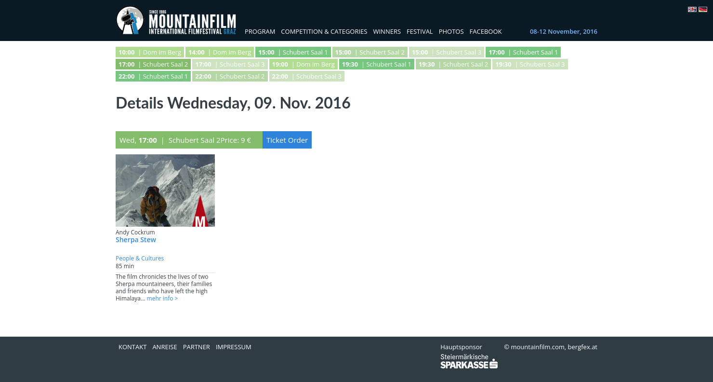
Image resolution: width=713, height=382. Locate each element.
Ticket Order (287, 140)
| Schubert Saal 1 (293, 52)
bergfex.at (582, 346)
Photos (451, 31)
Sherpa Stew (136, 239)
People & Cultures (140, 258)
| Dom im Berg (150, 52)
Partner (196, 346)
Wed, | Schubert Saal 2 (170, 140)
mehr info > (162, 298)
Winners (387, 31)
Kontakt (132, 346)
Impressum (233, 346)
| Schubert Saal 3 (446, 52)
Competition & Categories (324, 31)
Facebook (486, 31)
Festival (420, 31)
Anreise (164, 346)
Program (260, 31)
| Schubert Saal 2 (370, 52)
